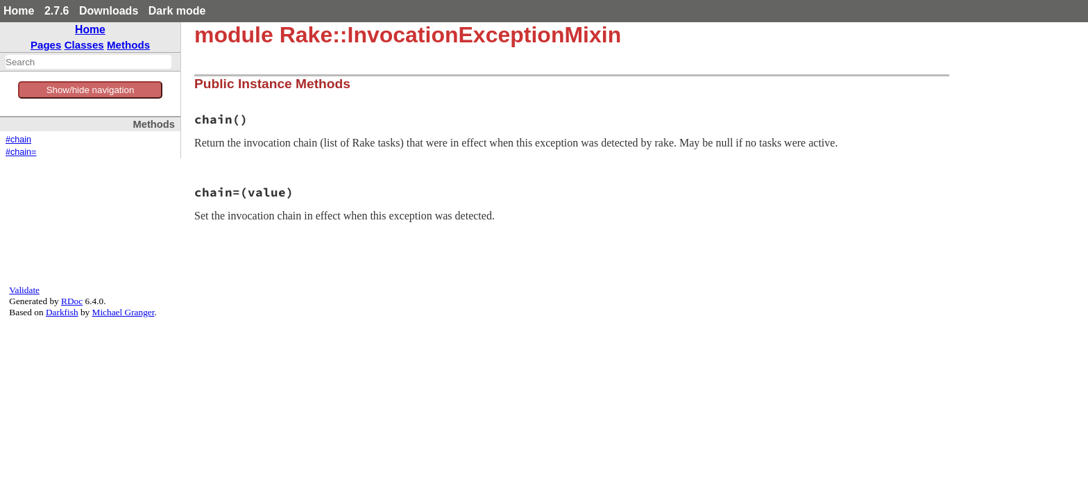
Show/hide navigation (90, 90)
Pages (46, 45)
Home (18, 11)
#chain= (21, 152)
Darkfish (62, 312)
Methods (128, 45)
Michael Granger (123, 312)
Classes (84, 45)
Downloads (108, 11)
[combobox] (88, 62)
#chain (18, 139)
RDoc (72, 301)
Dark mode (177, 11)
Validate (24, 290)
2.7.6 (56, 11)
